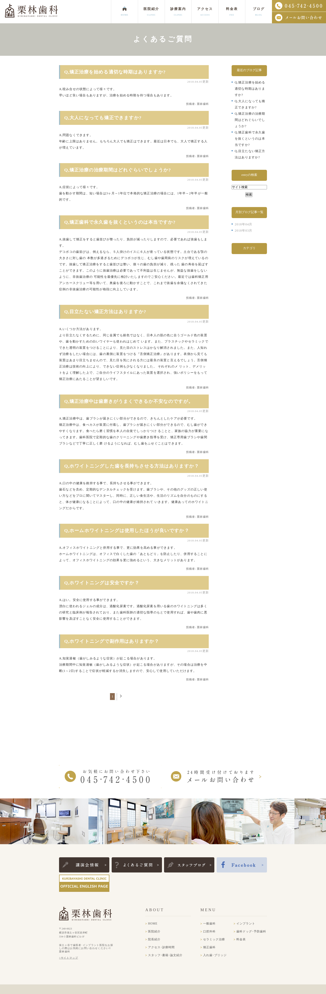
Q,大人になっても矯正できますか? (103, 117)
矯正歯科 (209, 947)
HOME (152, 923)
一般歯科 (209, 923)
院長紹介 (154, 939)
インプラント (245, 923)
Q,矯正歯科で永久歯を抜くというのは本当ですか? (119, 222)
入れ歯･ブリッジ (215, 955)
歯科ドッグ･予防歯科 (251, 931)
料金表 (241, 939)
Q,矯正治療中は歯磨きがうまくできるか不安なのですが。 (128, 401)
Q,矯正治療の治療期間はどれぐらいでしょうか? (117, 169)
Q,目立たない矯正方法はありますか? (105, 311)
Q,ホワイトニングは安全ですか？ (101, 582)
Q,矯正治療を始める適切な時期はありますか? (115, 71)
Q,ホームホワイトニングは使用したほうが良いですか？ (126, 530)
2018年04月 (243, 224)
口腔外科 (209, 931)
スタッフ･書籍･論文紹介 (165, 955)
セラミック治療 (214, 939)
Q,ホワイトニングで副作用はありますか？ (111, 641)
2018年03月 (243, 230)
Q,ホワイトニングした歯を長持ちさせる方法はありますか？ (131, 466)
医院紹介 (154, 931)
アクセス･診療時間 (161, 947)
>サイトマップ (68, 957)
